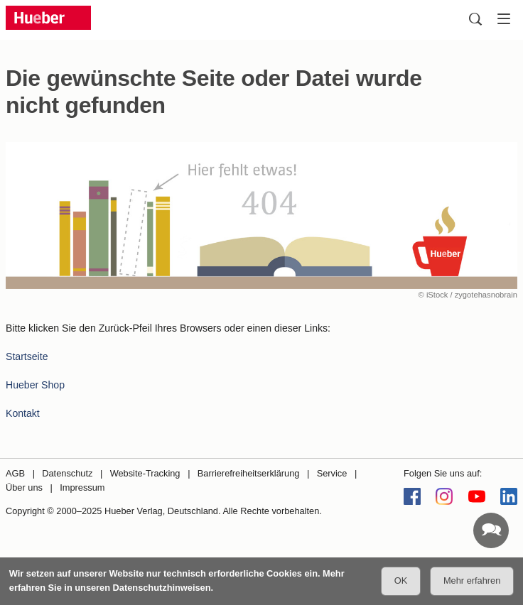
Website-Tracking (145, 473)
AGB (15, 473)
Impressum (82, 487)
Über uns (24, 487)
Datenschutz (67, 473)
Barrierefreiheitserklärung (249, 473)
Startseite (27, 356)
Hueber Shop (35, 385)
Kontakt (23, 413)
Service (332, 473)
